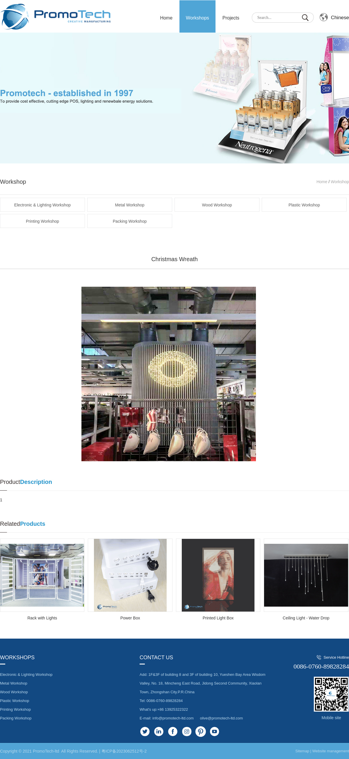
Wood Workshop (217, 217)
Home (321, 193)
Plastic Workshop (304, 217)
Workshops (197, 17)
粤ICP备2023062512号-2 (124, 751)
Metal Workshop (130, 217)
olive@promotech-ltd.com (221, 718)
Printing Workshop (42, 233)
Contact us (156, 657)
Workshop (340, 193)
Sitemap (302, 751)
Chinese (340, 17)
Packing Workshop (130, 233)
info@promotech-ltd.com (173, 718)
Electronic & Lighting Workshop (42, 217)
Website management (330, 751)
